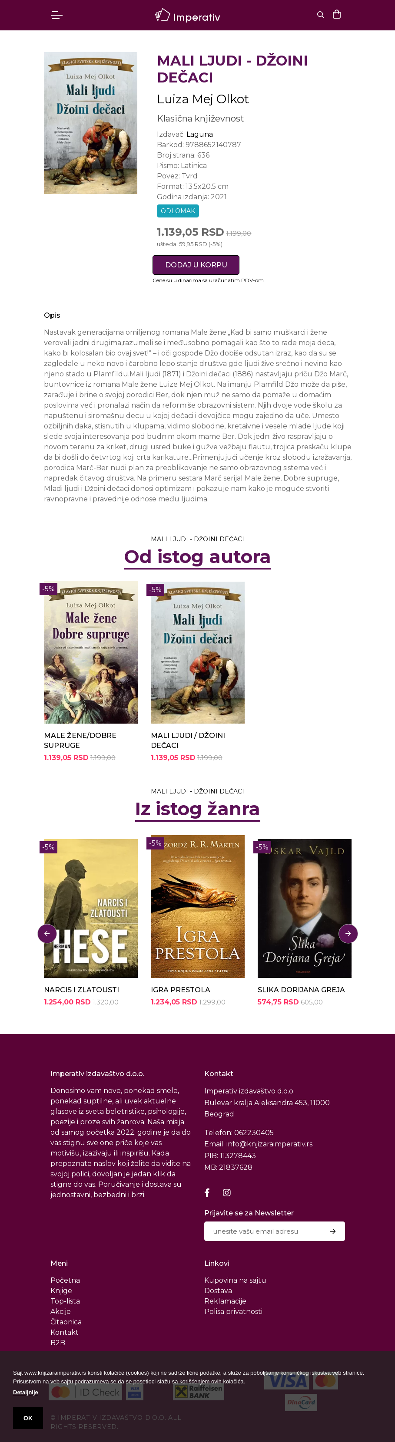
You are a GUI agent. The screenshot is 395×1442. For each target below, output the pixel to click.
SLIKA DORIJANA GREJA (301, 990)
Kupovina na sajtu (235, 1280)
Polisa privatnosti (233, 1311)
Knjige (61, 1291)
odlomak (178, 211)
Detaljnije (25, 1392)
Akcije (60, 1311)
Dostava (218, 1291)
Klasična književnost (200, 118)
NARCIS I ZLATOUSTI (81, 990)
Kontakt (64, 1332)
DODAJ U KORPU (196, 265)
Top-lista (65, 1301)
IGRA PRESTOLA (180, 990)
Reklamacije (225, 1301)
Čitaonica (66, 1322)
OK (28, 1418)
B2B (57, 1343)
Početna (65, 1280)
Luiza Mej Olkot (203, 99)
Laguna (199, 134)
